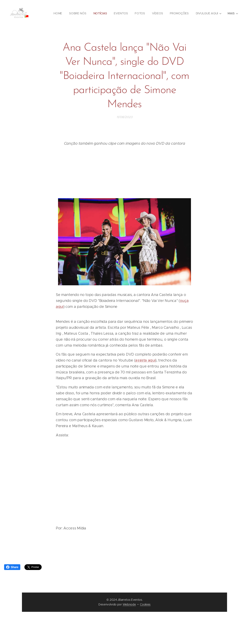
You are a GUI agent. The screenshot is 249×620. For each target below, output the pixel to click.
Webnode (129, 604)
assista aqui (145, 360)
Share (12, 567)
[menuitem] (58, 13)
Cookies (145, 604)
